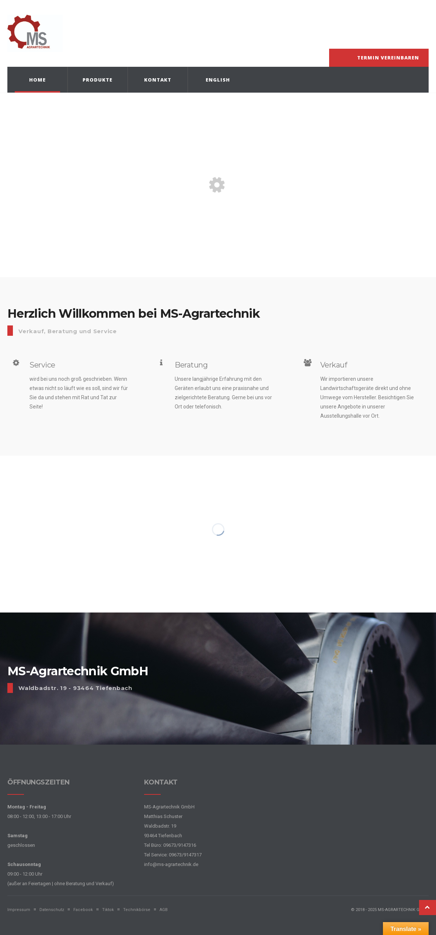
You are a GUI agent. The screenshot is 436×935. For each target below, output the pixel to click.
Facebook (83, 909)
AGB (164, 909)
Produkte (97, 79)
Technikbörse (136, 909)
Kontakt (157, 79)
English (218, 79)
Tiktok (108, 909)
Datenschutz (51, 909)
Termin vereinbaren (388, 57)
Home (37, 79)
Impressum (18, 909)
